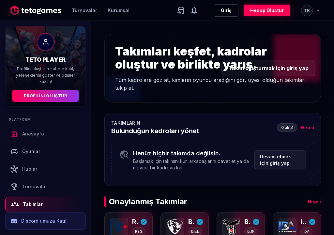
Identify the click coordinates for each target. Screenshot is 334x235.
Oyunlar (25, 151)
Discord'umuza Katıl (39, 221)
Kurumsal (118, 10)
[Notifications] (194, 10)
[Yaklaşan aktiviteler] (181, 10)
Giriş (226, 10)
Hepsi (307, 127)
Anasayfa (27, 133)
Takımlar (27, 204)
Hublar (23, 169)
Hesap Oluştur (267, 10)
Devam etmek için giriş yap (275, 160)
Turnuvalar (84, 10)
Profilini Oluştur (45, 95)
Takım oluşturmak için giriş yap (268, 68)
